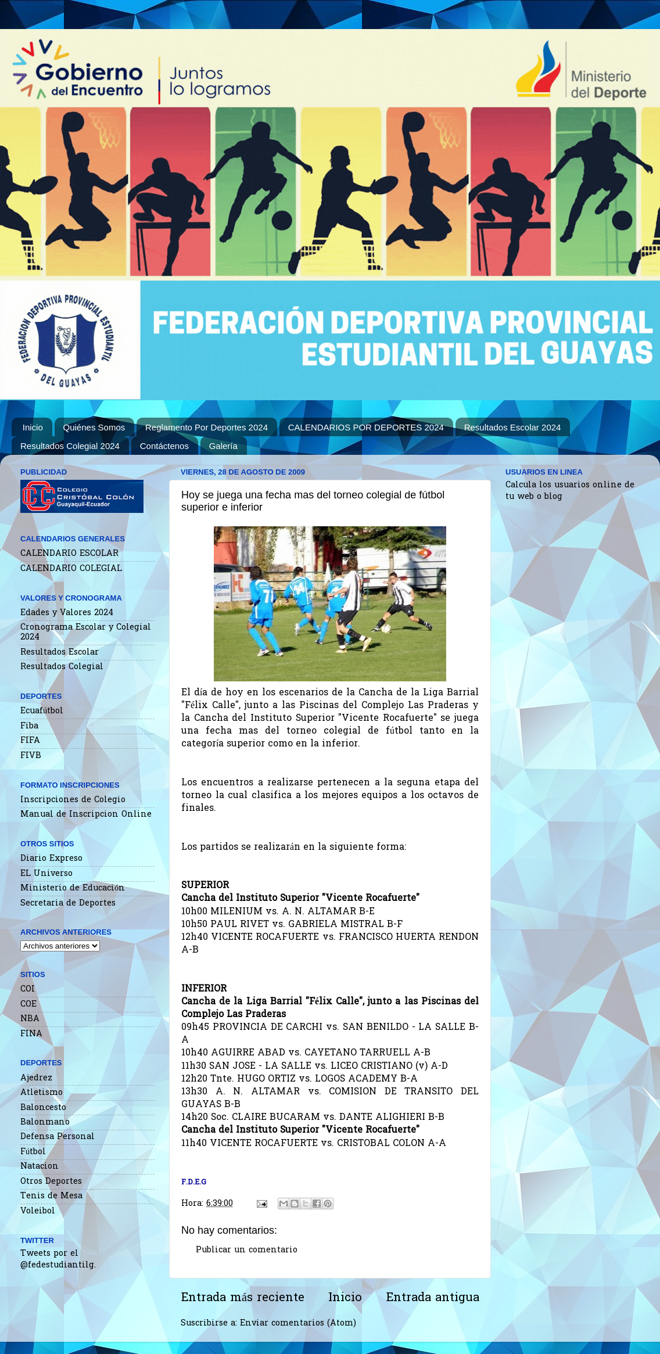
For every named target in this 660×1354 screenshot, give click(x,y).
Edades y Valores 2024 (66, 613)
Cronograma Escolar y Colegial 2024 (85, 633)
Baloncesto (43, 1108)
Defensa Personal (57, 1137)
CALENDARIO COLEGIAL (71, 569)
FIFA (30, 741)
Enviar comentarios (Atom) (298, 1323)
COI (27, 989)
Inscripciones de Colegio (72, 800)
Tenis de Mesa (51, 1196)
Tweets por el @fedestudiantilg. (58, 1260)
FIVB (30, 756)
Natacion (39, 1167)
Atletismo (41, 1093)
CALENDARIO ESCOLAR (69, 554)
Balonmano (45, 1122)
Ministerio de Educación (72, 888)
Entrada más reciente (242, 1298)
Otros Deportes (51, 1182)
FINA (31, 1034)
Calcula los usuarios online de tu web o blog (569, 491)
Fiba (29, 726)
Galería (223, 446)
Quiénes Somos (94, 427)
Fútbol (33, 1152)
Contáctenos (164, 446)
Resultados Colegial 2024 (70, 446)
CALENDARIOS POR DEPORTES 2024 (366, 427)
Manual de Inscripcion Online (86, 815)
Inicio (33, 427)
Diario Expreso (51, 859)
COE (28, 1005)
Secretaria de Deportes (68, 903)
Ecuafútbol (41, 711)
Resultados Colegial (61, 667)
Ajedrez (36, 1078)
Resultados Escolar (59, 653)
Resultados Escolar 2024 (512, 427)
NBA (30, 1019)
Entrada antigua (432, 1298)
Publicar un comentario (246, 1250)
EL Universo (46, 874)
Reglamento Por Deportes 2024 (206, 427)
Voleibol (37, 1211)
